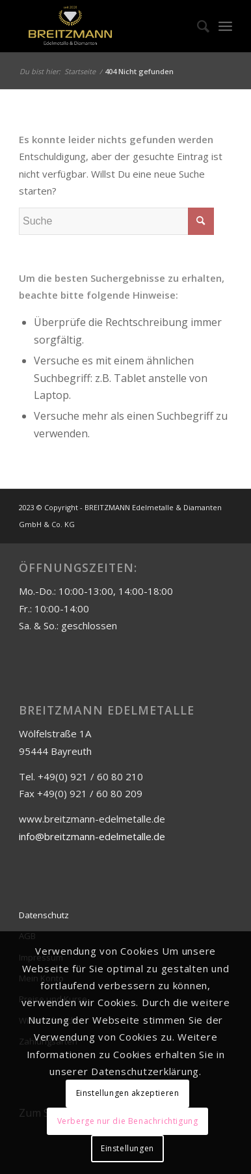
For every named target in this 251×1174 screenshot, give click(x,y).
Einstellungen (127, 1148)
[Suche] (196, 26)
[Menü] (225, 26)
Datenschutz (44, 915)
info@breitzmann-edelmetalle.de (92, 836)
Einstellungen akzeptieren (127, 1093)
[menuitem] (196, 26)
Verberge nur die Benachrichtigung (127, 1120)
